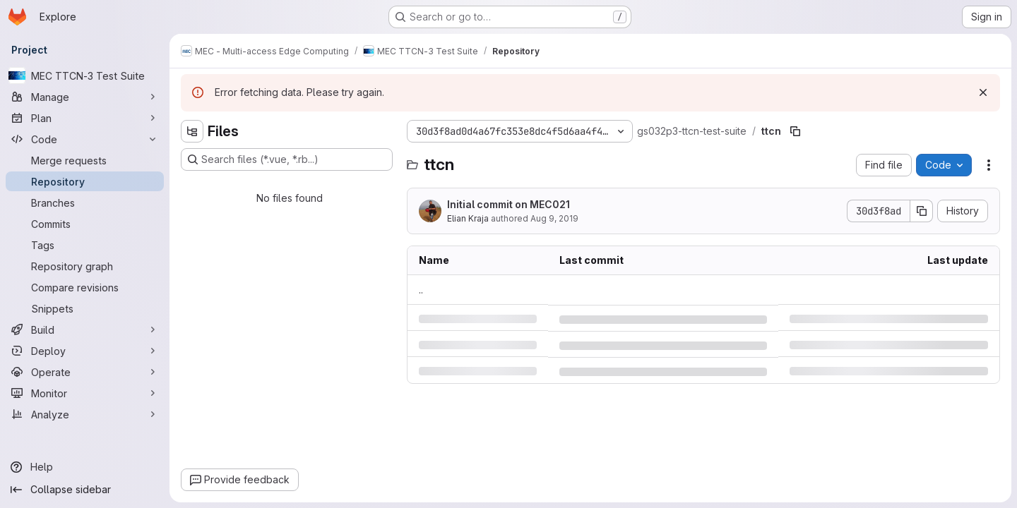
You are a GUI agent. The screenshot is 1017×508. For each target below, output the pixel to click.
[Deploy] (85, 351)
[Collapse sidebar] (85, 490)
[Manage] (85, 97)
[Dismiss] (983, 92)
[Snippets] (85, 308)
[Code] (85, 139)
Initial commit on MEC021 (508, 204)
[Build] (85, 329)
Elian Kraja (468, 218)
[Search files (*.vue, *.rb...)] (287, 159)
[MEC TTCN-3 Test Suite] (85, 75)
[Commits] (85, 224)
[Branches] (85, 202)
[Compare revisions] (85, 287)
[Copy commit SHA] (921, 211)
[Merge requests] (85, 160)
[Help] (85, 467)
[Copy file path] (795, 131)
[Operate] (85, 372)
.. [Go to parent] (421, 290)
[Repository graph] (85, 266)
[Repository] (85, 181)
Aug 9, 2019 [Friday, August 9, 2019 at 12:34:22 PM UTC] (554, 218)
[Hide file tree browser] (192, 131)
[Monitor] (85, 393)
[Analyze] (85, 414)
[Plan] (85, 118)
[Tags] (85, 245)
